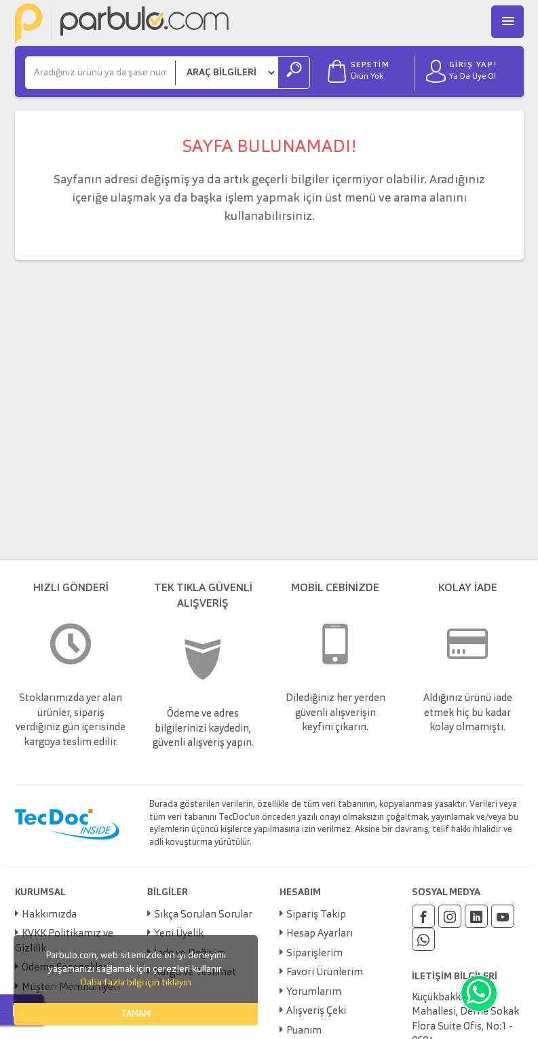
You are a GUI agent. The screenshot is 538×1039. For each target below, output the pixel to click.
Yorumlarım (313, 992)
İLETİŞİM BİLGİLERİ (454, 976)
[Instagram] (449, 916)
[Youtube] (502, 916)
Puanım (304, 1031)
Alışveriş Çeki (316, 1011)
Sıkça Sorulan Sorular (203, 915)
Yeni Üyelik (179, 934)
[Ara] (100, 72)
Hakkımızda (49, 915)
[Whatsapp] (423, 939)
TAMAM (136, 1014)
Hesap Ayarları (319, 934)
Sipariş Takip (316, 915)
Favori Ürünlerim (324, 973)
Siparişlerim (314, 954)
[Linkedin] (476, 916)
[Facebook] (423, 916)
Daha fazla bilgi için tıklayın (135, 982)
